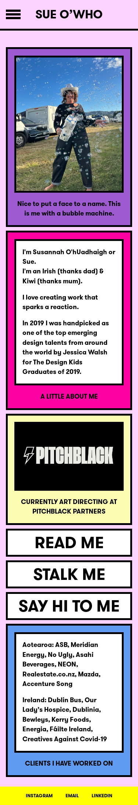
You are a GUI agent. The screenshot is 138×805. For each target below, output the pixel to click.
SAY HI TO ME (69, 606)
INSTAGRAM (39, 795)
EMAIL (72, 795)
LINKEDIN (102, 795)
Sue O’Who (69, 14)
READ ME (69, 542)
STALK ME (69, 574)
